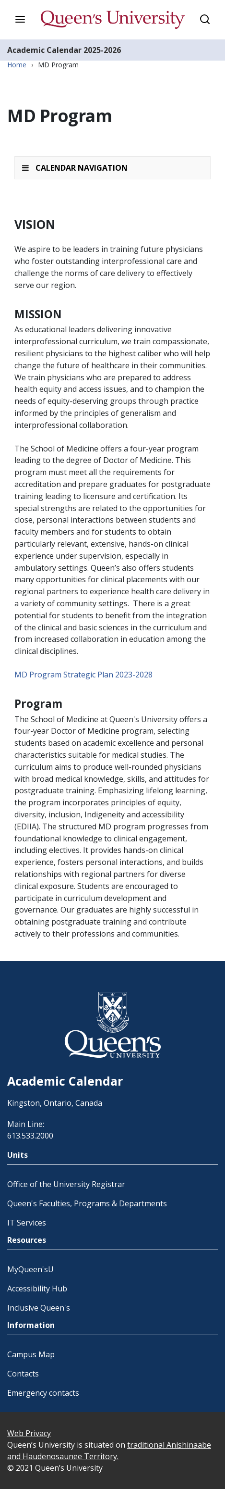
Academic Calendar (44, 50)
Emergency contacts (43, 1393)
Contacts (23, 1373)
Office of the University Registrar (66, 1184)
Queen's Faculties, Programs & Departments (87, 1203)
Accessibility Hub (37, 1288)
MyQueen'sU (30, 1269)
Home (16, 65)
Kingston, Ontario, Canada (54, 1103)
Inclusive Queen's (38, 1307)
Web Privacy (29, 1433)
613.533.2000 (30, 1135)
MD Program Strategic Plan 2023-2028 (83, 674)
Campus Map (31, 1354)
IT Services (26, 1222)
